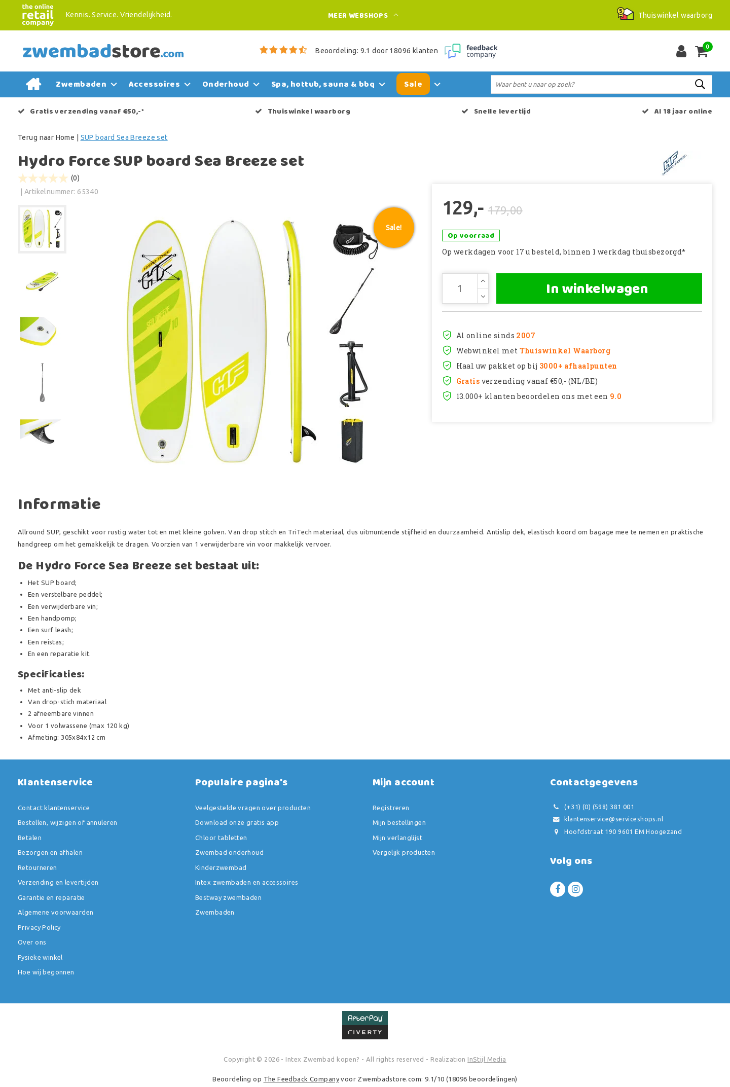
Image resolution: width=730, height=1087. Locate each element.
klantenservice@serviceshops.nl (606, 819)
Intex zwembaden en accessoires (247, 882)
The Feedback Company (301, 1078)
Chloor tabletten (221, 837)
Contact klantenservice (54, 807)
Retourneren (37, 867)
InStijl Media (486, 1059)
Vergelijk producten (404, 852)
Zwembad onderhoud (229, 852)
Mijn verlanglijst (397, 837)
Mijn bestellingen (399, 822)
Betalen (30, 837)
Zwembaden (215, 912)
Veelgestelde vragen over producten (253, 807)
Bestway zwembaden (228, 897)
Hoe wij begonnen (46, 971)
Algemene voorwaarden (55, 912)
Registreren (391, 807)
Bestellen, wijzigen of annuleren (67, 822)
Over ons (32, 942)
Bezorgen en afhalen (50, 852)
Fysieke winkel (40, 957)
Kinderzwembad (220, 867)
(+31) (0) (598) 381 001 (592, 807)
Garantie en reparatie (51, 897)
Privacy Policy (39, 927)
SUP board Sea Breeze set (124, 137)
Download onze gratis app (237, 822)
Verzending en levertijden (58, 882)
